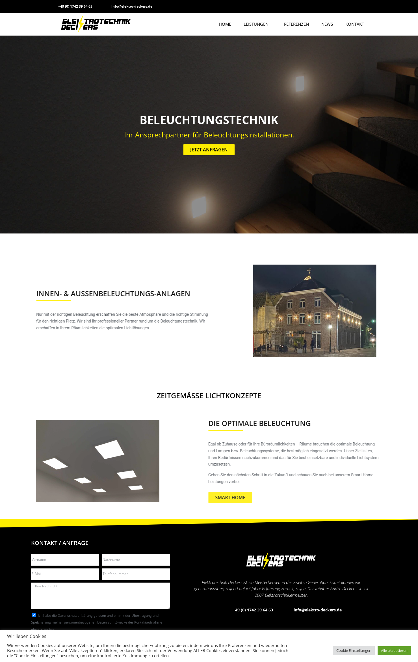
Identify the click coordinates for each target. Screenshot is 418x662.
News (327, 24)
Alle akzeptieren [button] (394, 650)
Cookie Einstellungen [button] (353, 650)
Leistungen (257, 24)
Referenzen (296, 24)
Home (225, 24)
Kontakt (354, 24)
